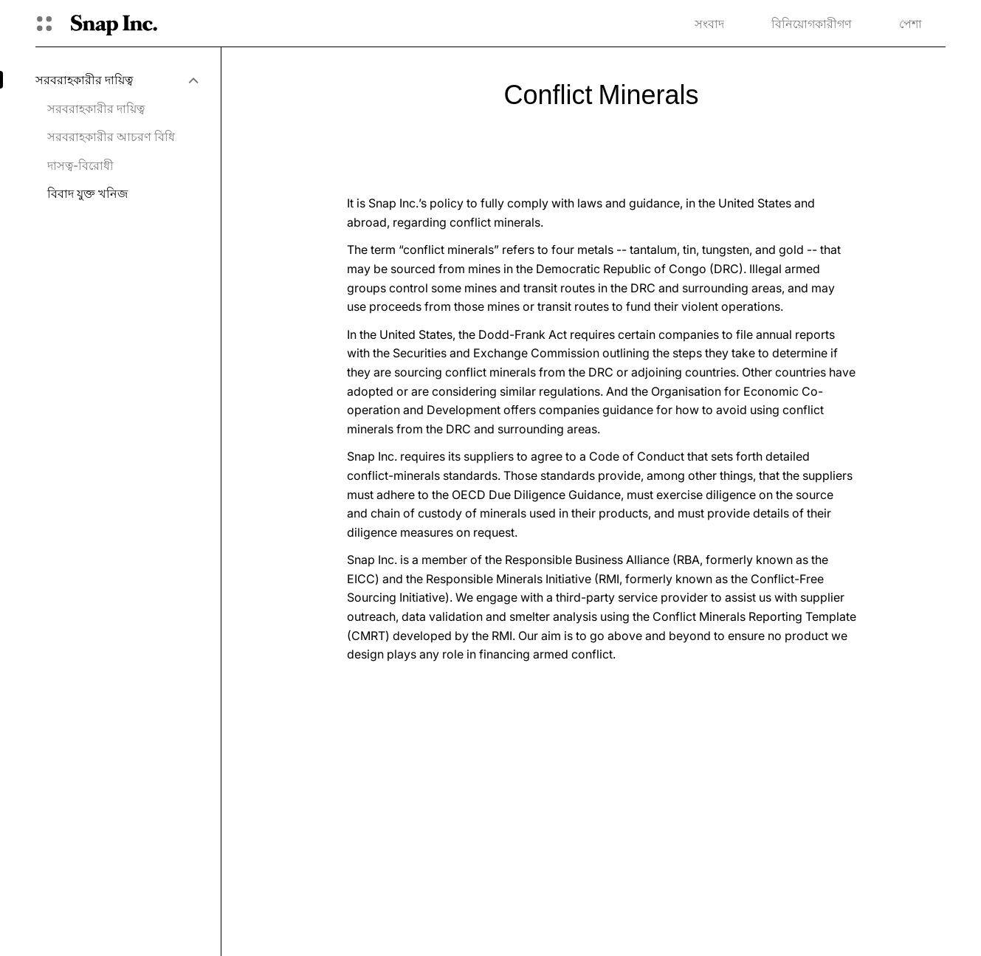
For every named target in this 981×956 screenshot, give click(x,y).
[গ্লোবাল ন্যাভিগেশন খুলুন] (44, 23)
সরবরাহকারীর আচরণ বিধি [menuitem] (111, 136)
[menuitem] (116, 80)
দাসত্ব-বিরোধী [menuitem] (80, 165)
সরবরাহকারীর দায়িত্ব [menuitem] (96, 108)
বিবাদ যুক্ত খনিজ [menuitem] (87, 193)
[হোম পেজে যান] (114, 23)
